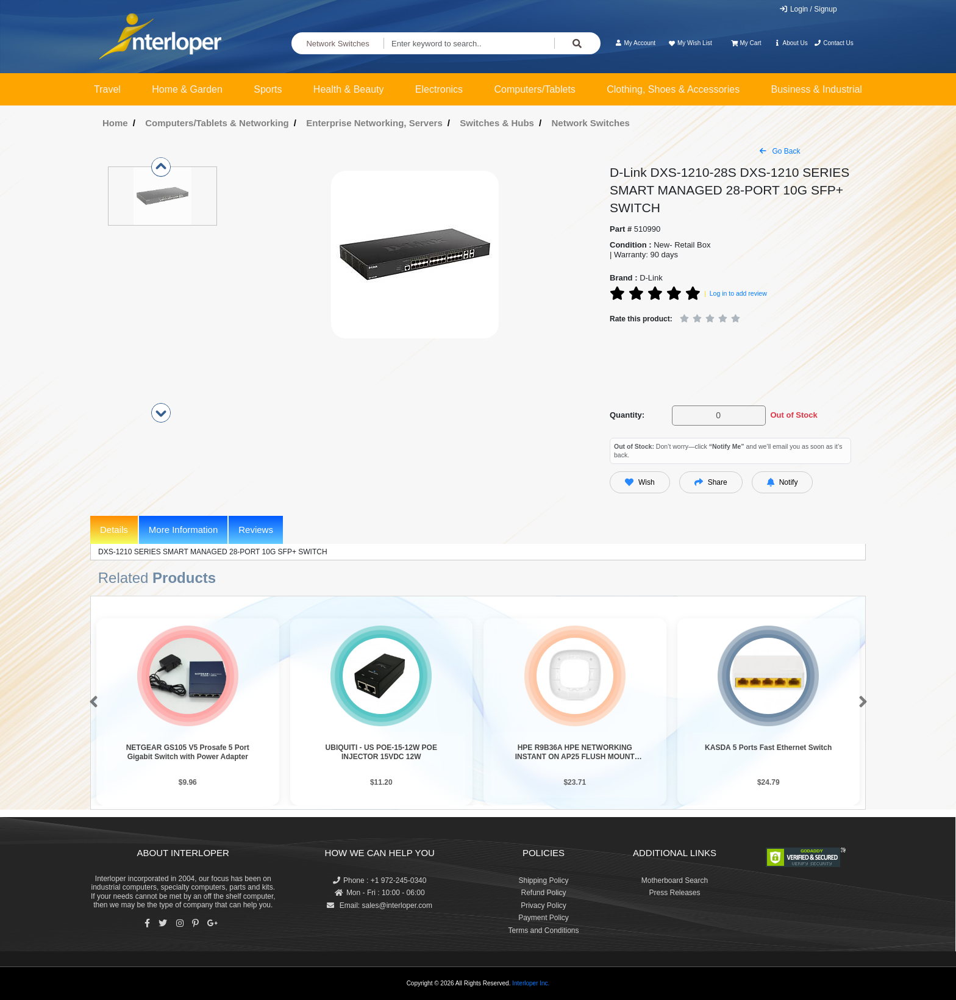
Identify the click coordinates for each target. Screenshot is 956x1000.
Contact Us (834, 43)
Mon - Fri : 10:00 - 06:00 (380, 892)
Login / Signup (808, 9)
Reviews (255, 529)
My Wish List (690, 43)
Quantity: (627, 415)
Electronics (439, 89)
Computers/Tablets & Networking (217, 123)
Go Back (780, 151)
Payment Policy (543, 917)
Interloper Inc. (530, 983)
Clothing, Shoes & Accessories (673, 89)
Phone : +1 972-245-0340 (379, 880)
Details (114, 529)
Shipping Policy (543, 880)
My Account (635, 43)
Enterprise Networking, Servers (374, 123)
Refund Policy (543, 892)
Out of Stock (793, 415)
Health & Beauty (348, 89)
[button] (858, 702)
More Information (183, 529)
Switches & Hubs (497, 123)
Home (115, 123)
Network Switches (337, 43)
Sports (268, 89)
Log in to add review (738, 293)
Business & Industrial (816, 89)
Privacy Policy (543, 905)
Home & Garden (187, 89)
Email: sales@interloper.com (379, 905)
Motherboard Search (674, 880)
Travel (107, 89)
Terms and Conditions (543, 930)
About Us (791, 43)
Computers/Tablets (534, 89)
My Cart (746, 43)
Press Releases (674, 892)
